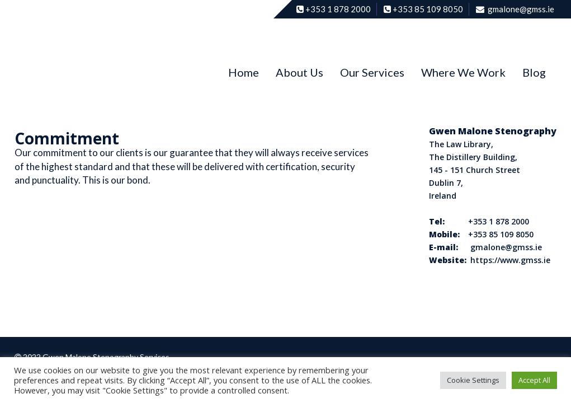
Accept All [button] (534, 380)
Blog (534, 72)
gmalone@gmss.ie (506, 247)
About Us (299, 72)
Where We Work (463, 72)
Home (243, 72)
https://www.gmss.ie (510, 260)
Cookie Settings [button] (473, 380)
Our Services (372, 72)
